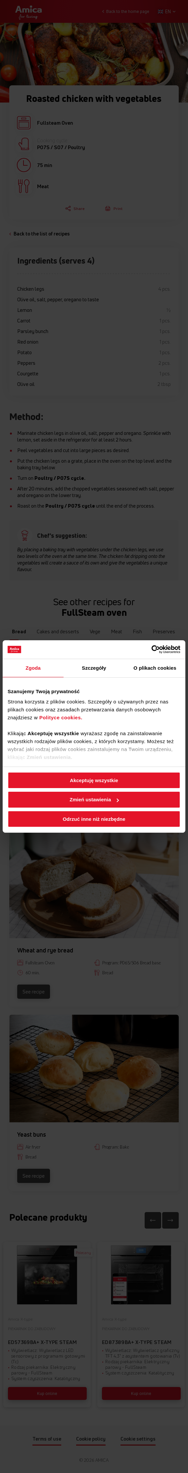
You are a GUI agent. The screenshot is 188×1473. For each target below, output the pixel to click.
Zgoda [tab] (33, 667)
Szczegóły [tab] (94, 667)
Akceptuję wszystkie (94, 780)
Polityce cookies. (60, 717)
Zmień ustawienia (94, 799)
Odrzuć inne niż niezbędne (94, 819)
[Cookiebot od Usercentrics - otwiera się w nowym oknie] (151, 649)
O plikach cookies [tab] (154, 667)
